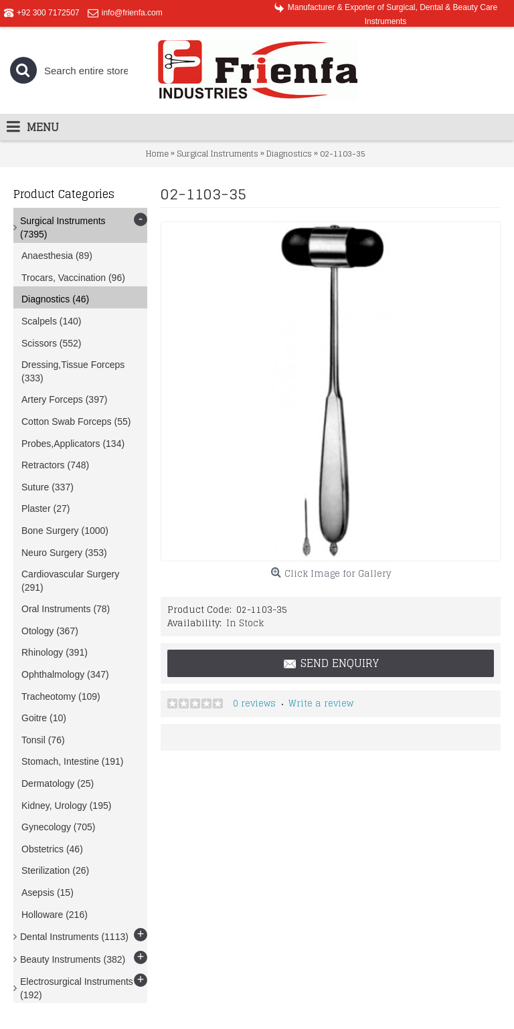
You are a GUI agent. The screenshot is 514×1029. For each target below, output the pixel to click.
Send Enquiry (330, 663)
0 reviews (254, 703)
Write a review (320, 703)
